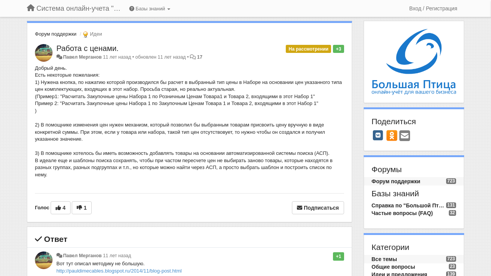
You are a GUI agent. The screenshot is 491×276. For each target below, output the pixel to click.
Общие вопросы (393, 267)
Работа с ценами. (87, 48)
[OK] (391, 135)
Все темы (384, 259)
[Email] (404, 136)
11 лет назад (117, 255)
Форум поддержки (55, 34)
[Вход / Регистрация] (433, 8)
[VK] (378, 135)
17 (200, 57)
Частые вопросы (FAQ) (402, 213)
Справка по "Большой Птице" (409, 205)
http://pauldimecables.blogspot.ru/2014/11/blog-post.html (119, 271)
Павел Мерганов (82, 57)
